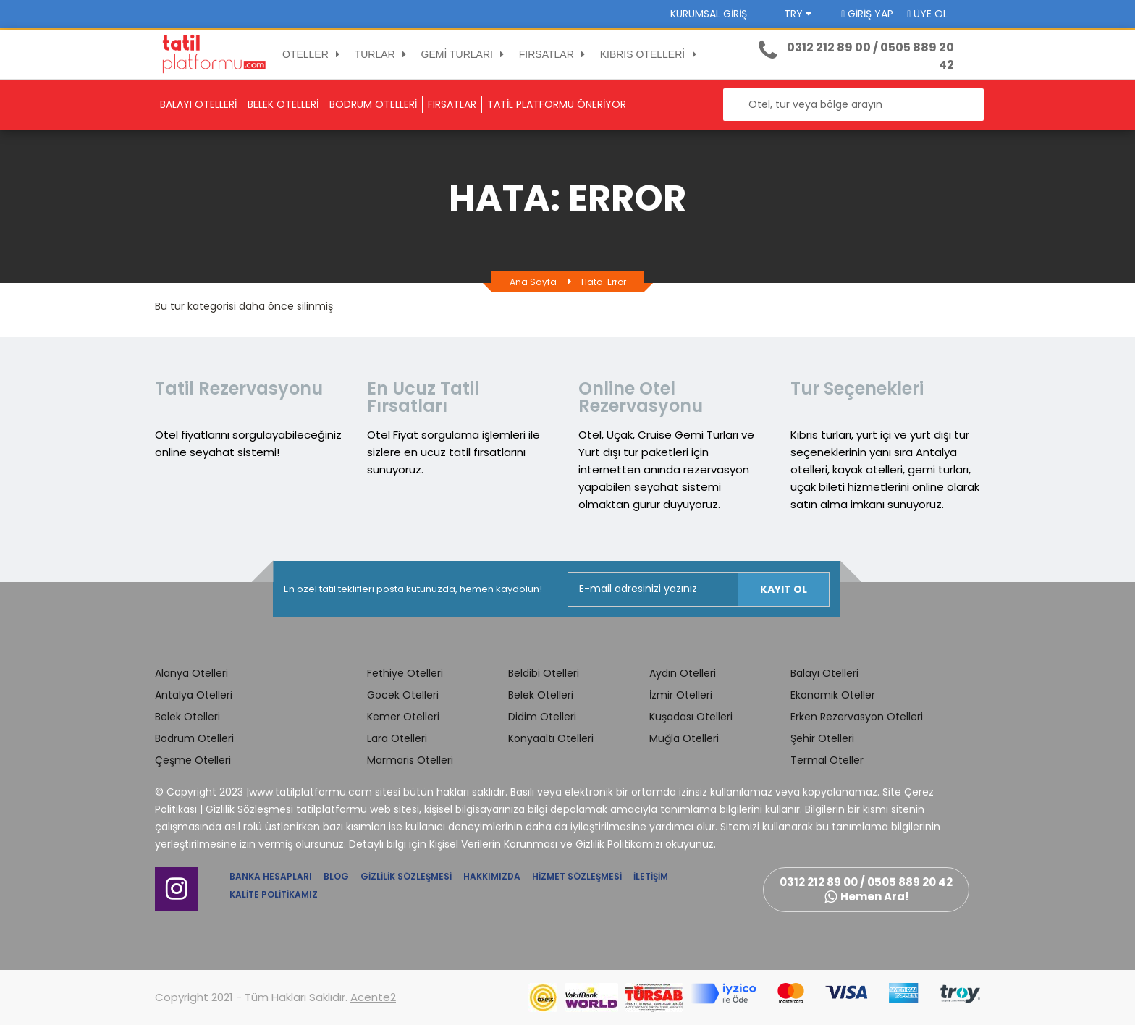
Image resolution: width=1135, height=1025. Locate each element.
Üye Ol (927, 14)
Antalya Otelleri (193, 695)
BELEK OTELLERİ (283, 104)
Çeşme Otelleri (193, 760)
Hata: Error (603, 282)
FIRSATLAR (554, 54)
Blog (336, 876)
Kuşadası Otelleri (691, 716)
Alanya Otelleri (191, 673)
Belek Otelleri (187, 716)
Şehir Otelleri (822, 738)
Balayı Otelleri (824, 673)
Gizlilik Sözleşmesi (406, 876)
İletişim (650, 876)
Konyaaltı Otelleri (551, 738)
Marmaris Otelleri (410, 760)
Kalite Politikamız (273, 894)
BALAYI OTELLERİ (198, 104)
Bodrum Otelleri (194, 738)
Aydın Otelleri (682, 673)
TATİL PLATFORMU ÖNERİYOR (556, 104)
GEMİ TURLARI (465, 54)
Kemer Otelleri (403, 716)
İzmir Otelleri (680, 695)
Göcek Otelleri (403, 695)
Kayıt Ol (783, 589)
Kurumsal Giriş (708, 14)
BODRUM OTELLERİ (373, 104)
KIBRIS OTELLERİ (650, 54)
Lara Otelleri (397, 738)
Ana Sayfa (533, 282)
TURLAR (383, 54)
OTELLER (313, 54)
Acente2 (373, 997)
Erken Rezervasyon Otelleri (856, 716)
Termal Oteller (827, 760)
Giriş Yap (867, 14)
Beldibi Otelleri (543, 673)
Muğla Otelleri (684, 738)
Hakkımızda (491, 876)
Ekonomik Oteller (832, 695)
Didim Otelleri (542, 716)
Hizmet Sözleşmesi (577, 876)
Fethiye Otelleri (405, 673)
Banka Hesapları (270, 876)
